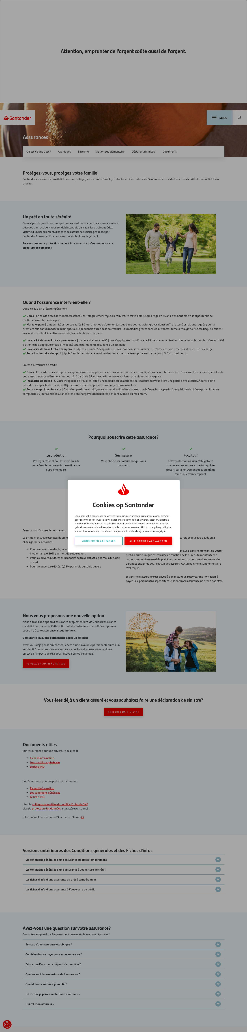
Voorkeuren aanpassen (99, 541)
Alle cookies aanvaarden (148, 541)
